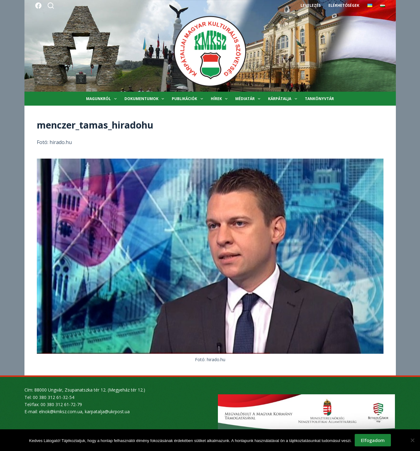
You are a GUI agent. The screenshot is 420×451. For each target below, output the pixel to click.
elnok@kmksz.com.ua (60, 411)
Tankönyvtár (319, 98)
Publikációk (188, 99)
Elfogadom (373, 440)
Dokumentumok (145, 99)
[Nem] (412, 440)
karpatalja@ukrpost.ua (107, 411)
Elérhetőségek (343, 5)
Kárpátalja (283, 99)
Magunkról (102, 99)
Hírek (220, 99)
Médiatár (249, 99)
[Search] (51, 5)
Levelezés (311, 5)
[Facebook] (38, 5)
